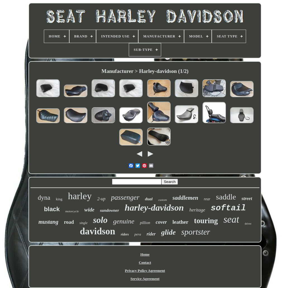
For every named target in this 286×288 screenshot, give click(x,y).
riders (125, 234)
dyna (44, 197)
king (59, 199)
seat (231, 219)
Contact (145, 262)
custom (162, 199)
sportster (195, 231)
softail (228, 208)
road (69, 222)
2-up (101, 198)
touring (206, 220)
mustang (48, 222)
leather (180, 222)
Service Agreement (144, 279)
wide (89, 210)
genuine (123, 221)
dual (149, 199)
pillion (145, 223)
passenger (125, 197)
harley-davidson (154, 208)
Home (144, 254)
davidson (97, 231)
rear (207, 199)
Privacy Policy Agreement (145, 270)
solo (100, 220)
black (51, 209)
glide (168, 232)
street (247, 198)
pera (137, 234)
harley (80, 196)
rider (151, 234)
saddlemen (185, 197)
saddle (226, 196)
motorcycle (72, 211)
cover (161, 222)
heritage (197, 210)
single (84, 223)
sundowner (109, 210)
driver (248, 223)
